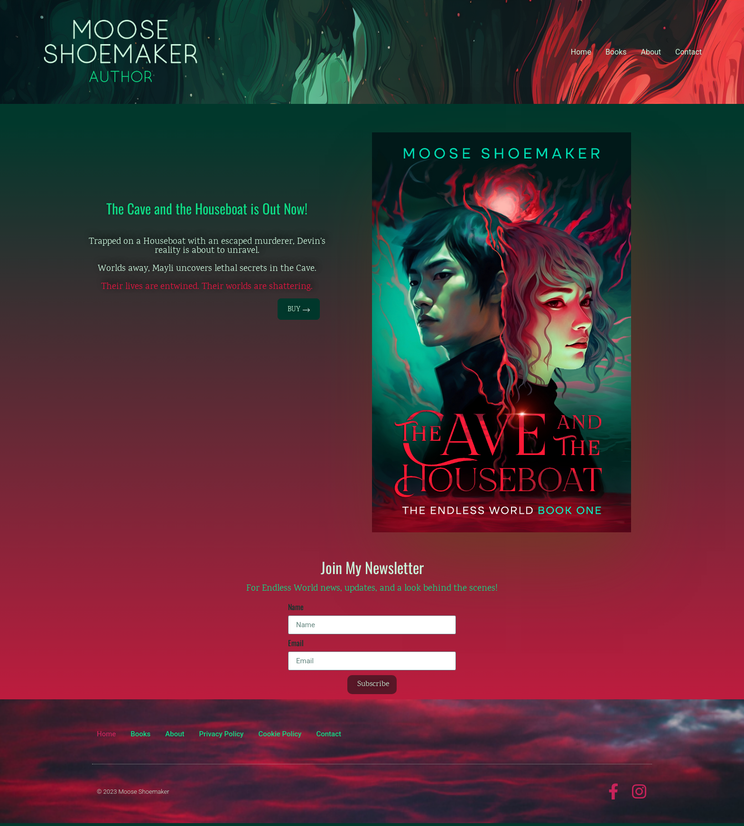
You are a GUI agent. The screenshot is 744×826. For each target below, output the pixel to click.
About (651, 51)
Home (581, 51)
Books (616, 51)
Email (296, 644)
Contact (688, 51)
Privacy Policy (221, 734)
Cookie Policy (279, 734)
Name (296, 608)
